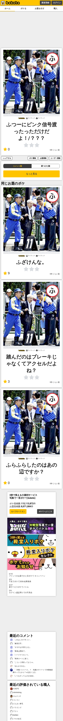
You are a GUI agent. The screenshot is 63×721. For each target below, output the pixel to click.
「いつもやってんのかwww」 (22, 676)
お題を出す (39, 8)
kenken (14, 715)
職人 (55, 8)
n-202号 (14, 688)
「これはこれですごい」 (20, 640)
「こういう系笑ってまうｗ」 (22, 662)
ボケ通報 (32, 158)
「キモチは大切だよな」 (20, 647)
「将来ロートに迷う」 (20, 658)
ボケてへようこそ (45, 511)
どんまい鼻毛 (16, 703)
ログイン (57, 3)
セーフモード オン (18, 511)
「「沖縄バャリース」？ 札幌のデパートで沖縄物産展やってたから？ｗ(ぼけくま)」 (31, 671)
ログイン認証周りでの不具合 (31, 591)
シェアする (7, 158)
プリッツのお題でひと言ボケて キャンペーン (31, 575)
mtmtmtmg (16, 692)
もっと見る (31, 174)
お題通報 (43, 158)
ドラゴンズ (15, 707)
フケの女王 (15, 719)
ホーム (7, 8)
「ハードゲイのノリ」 (20, 655)
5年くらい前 (55, 150)
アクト (14, 711)
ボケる (23, 8)
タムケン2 (15, 696)
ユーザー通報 (55, 158)
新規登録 (45, 3)
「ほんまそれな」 (18, 666)
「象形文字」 (16, 643)
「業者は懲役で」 (18, 651)
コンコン (15, 700)
